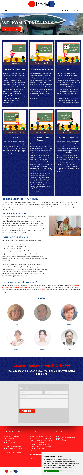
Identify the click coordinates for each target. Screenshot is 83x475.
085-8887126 (43, 290)
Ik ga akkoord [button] (48, 471)
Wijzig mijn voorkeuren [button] (66, 471)
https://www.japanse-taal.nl (14, 448)
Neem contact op (11, 29)
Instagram (18, 452)
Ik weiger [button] (56, 471)
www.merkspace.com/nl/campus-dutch (41, 460)
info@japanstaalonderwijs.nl (14, 446)
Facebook (8, 452)
